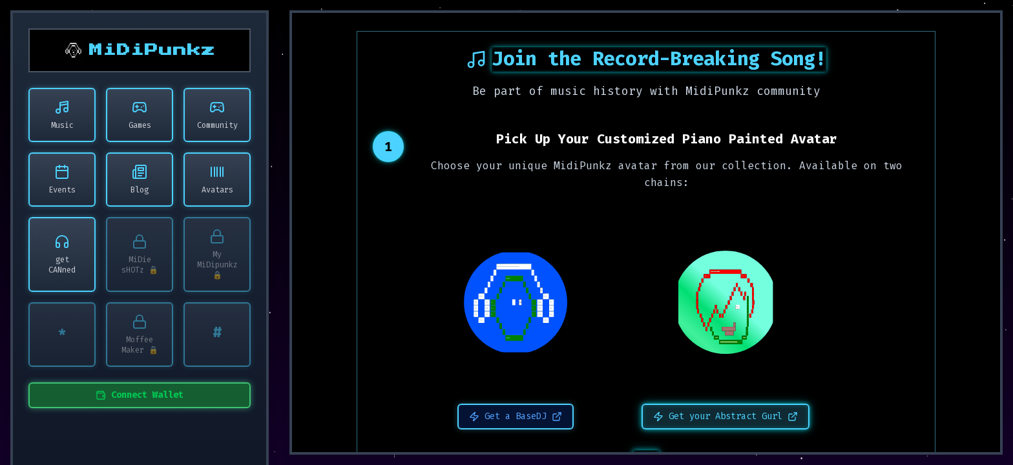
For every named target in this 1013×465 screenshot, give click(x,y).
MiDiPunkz (152, 50)
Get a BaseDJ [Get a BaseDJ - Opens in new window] (515, 416)
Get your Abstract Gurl (725, 416)
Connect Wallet (139, 394)
